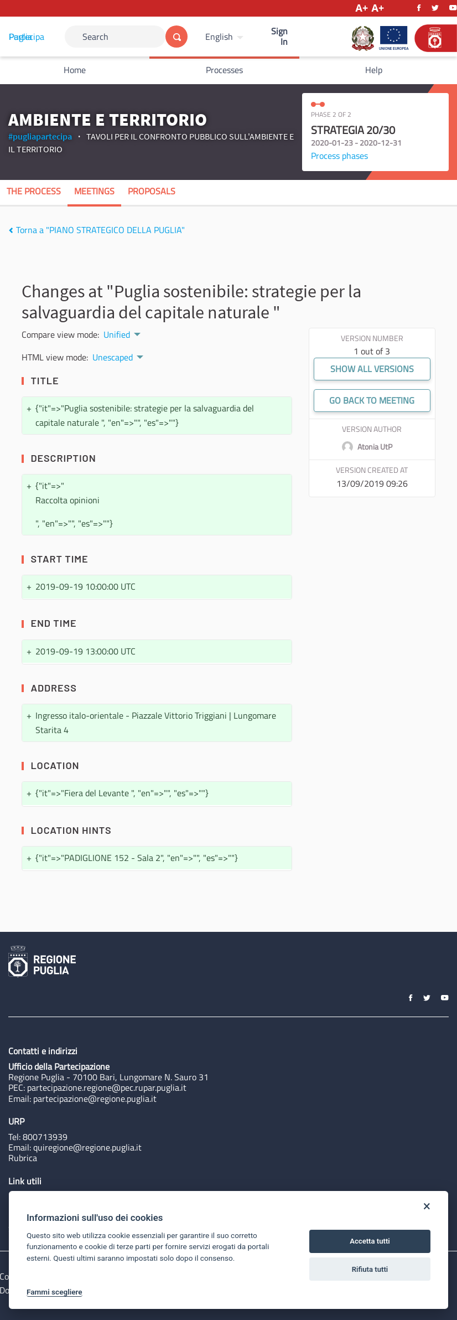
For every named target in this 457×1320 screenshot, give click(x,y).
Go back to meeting (371, 400)
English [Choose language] (219, 36)
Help (373, 69)
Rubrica (22, 1157)
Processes (224, 69)
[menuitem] (225, 36)
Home (75, 69)
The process (34, 191)
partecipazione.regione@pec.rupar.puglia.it (106, 1087)
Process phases (339, 155)
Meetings (94, 191)
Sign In (279, 36)
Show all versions (372, 368)
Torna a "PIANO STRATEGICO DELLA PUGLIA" (96, 229)
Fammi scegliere (54, 1291)
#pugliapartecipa (40, 136)
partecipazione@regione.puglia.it (95, 1098)
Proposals (151, 191)
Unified (116, 334)
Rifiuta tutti (370, 1269)
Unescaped (112, 357)
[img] (11, 230)
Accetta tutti (370, 1241)
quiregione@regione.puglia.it (87, 1147)
